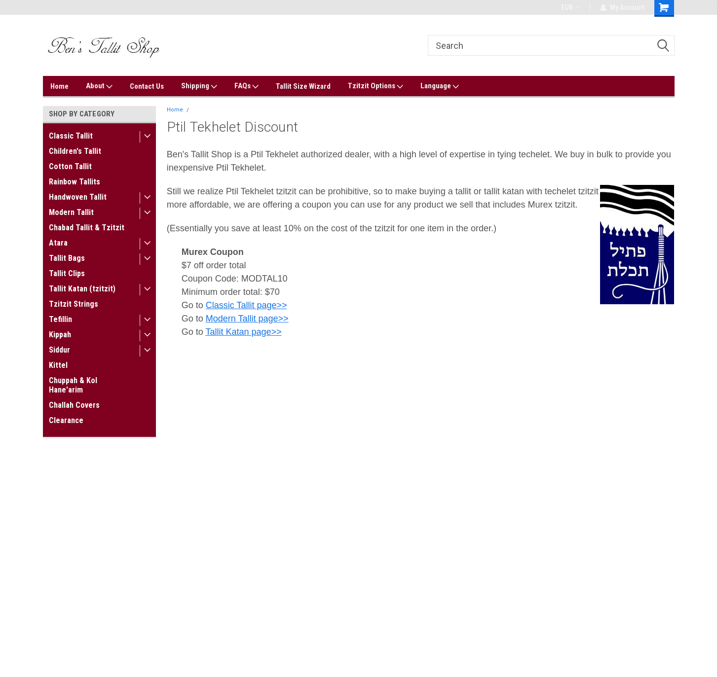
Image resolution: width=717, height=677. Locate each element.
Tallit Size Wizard (303, 86)
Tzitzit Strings (73, 304)
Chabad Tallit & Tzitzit (86, 227)
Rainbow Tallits (74, 181)
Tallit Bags (67, 258)
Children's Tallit (75, 151)
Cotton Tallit (70, 166)
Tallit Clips (67, 273)
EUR (570, 7)
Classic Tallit (71, 136)
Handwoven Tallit (78, 197)
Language (439, 86)
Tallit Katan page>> (243, 332)
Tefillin (60, 319)
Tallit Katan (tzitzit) (82, 288)
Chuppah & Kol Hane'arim (73, 385)
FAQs (246, 86)
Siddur (59, 350)
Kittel (58, 365)
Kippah (60, 334)
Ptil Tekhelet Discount (223, 110)
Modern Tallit (71, 212)
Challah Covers (74, 405)
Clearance (66, 420)
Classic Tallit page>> (246, 305)
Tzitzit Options (375, 86)
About (99, 86)
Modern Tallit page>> (247, 318)
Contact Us (147, 86)
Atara (58, 243)
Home (59, 86)
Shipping (199, 86)
